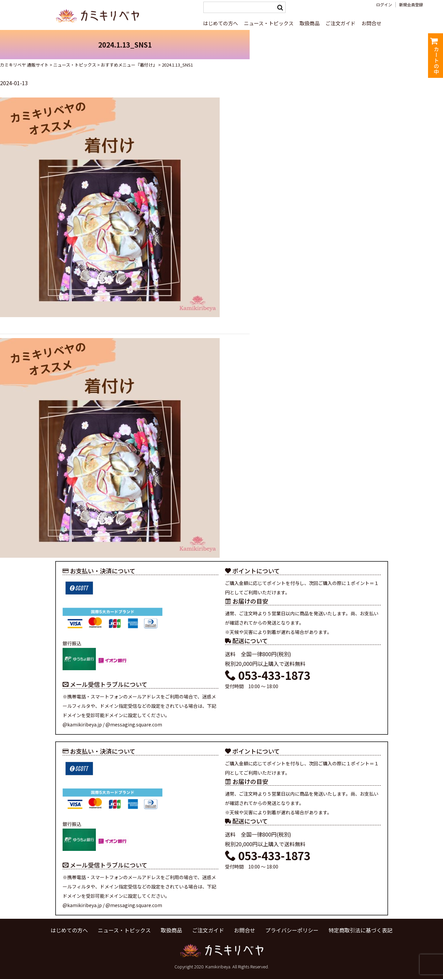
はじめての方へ (220, 23)
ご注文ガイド (340, 23)
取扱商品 (310, 23)
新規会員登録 (411, 4)
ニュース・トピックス (269, 23)
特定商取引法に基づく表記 (360, 930)
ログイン (384, 4)
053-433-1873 (267, 675)
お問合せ (371, 23)
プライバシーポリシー (292, 930)
